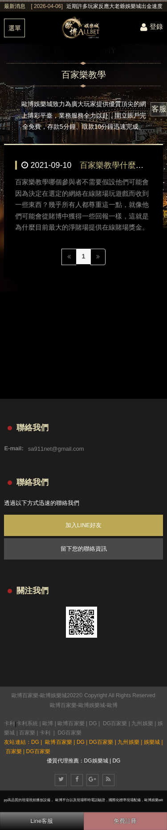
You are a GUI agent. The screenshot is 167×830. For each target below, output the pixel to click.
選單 (14, 28)
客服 (159, 109)
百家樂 (27, 733)
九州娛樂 (142, 723)
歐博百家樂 (63, 705)
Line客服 (41, 821)
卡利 (9, 723)
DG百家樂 (115, 723)
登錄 (151, 26)
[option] (97, 6)
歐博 (112, 705)
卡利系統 (27, 723)
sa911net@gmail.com (56, 448)
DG (93, 723)
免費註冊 (125, 821)
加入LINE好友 (83, 525)
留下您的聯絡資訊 (84, 548)
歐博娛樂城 (91, 705)
